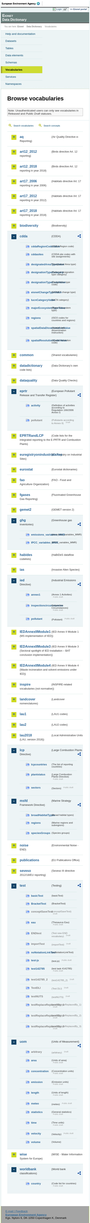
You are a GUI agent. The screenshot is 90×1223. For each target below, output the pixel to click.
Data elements (14, 55)
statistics (37, 1112)
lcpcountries (39, 764)
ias (22, 569)
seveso (25, 870)
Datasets (10, 41)
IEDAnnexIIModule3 (35, 646)
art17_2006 (28, 181)
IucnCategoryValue (41, 300)
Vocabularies (13, 69)
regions (36, 317)
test (23, 885)
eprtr (23, 391)
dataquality (28, 380)
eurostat (26, 469)
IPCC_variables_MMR (41, 542)
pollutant (36, 618)
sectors (36, 787)
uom (23, 1041)
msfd (24, 800)
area (33, 1060)
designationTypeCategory (41, 272)
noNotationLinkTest (41, 952)
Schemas (11, 62)
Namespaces (13, 83)
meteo (35, 1103)
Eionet (20, 26)
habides (26, 555)
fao (22, 480)
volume (35, 1142)
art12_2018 (28, 166)
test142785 (38, 968)
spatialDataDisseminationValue (41, 327)
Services (10, 76)
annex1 (35, 594)
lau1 (23, 714)
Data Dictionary (34, 26)
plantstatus (38, 774)
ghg (23, 520)
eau (33, 922)
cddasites (37, 254)
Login (59, 9)
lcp (22, 750)
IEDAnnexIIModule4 (35, 665)
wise (23, 1154)
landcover (27, 699)
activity (35, 405)
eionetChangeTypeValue (41, 292)
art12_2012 (28, 151)
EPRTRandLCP (32, 435)
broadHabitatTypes (41, 815)
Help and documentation (20, 33)
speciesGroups (40, 833)
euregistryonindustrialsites (35, 454)
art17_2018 (28, 211)
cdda (23, 236)
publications (29, 860)
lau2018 (26, 735)
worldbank (28, 1169)
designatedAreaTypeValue (41, 264)
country (36, 1183)
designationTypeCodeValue (41, 282)
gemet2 (25, 509)
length (35, 1092)
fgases (25, 495)
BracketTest (38, 903)
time (33, 1122)
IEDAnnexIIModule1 (35, 631)
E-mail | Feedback (16, 1211)
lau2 (23, 724)
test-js (35, 960)
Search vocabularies (23, 125)
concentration (40, 1071)
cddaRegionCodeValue (41, 246)
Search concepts (52, 125)
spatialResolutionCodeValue (41, 340)
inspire (25, 684)
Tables (9, 48)
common (27, 355)
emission (37, 1082)
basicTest (37, 895)
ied (22, 580)
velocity (36, 1133)
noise (24, 845)
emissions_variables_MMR (41, 534)
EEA (22, 3)
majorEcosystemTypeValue (41, 307)
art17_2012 (28, 196)
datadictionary (31, 365)
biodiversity (29, 225)
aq (22, 137)
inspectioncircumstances (41, 605)
